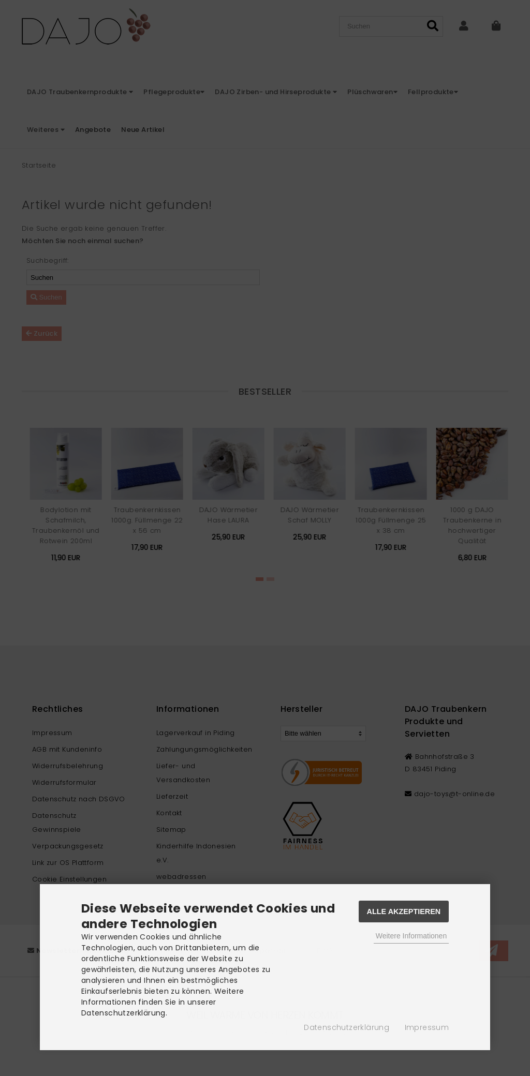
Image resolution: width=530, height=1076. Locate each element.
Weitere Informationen (411, 936)
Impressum (427, 1027)
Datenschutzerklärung (346, 1027)
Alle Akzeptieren (404, 911)
